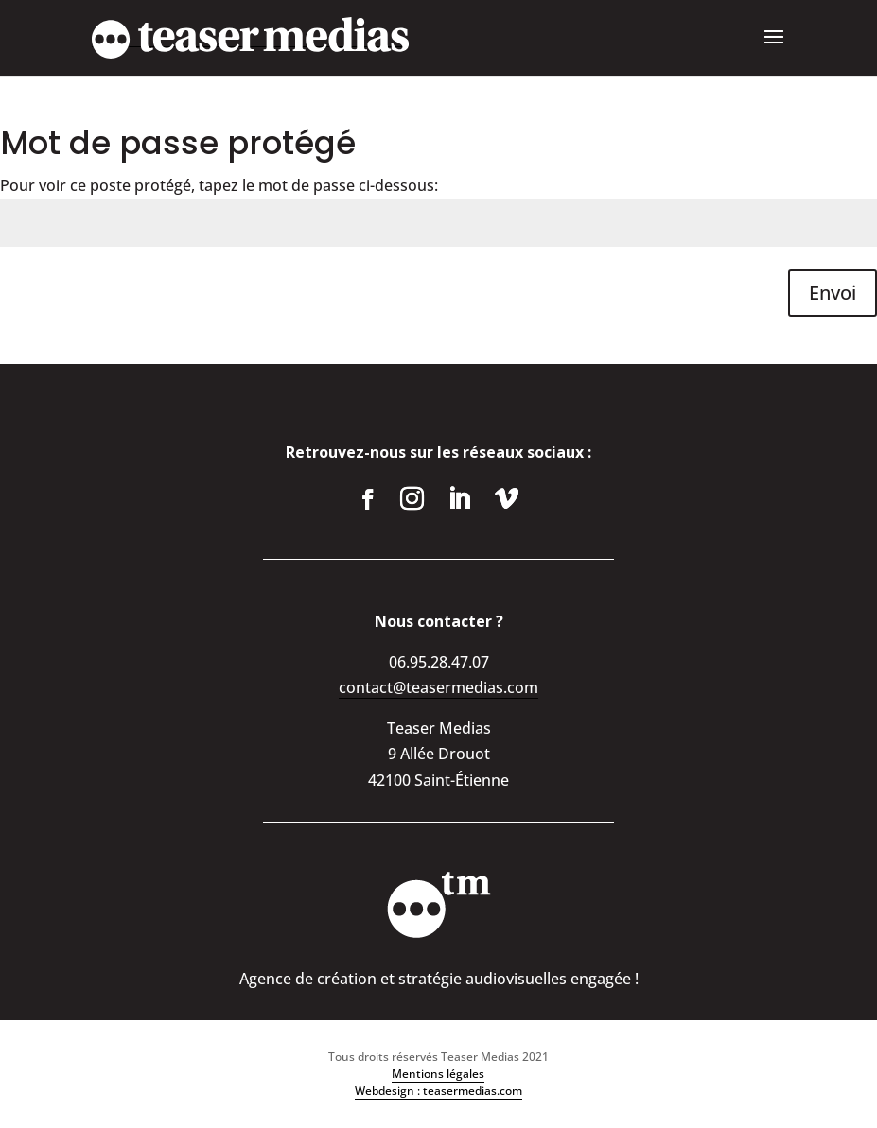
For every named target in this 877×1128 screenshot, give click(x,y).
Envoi (832, 292)
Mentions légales (438, 1074)
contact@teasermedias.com (438, 687)
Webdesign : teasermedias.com (438, 1091)
